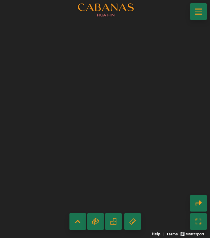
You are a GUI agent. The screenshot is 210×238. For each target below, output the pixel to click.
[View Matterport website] (192, 233)
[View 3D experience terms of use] (172, 233)
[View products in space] (198, 11)
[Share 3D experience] (198, 203)
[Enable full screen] (198, 221)
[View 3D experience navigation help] (158, 233)
